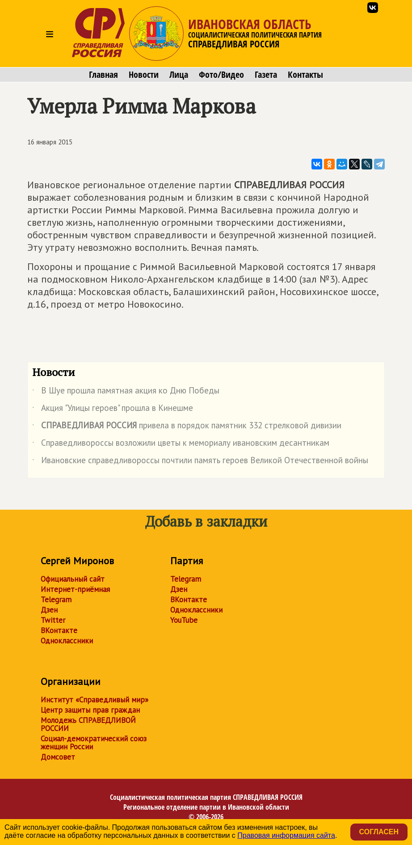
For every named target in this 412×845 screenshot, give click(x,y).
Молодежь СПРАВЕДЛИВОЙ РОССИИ (88, 724)
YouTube (184, 620)
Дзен (49, 610)
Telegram (56, 600)
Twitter (53, 620)
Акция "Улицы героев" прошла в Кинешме (112, 409)
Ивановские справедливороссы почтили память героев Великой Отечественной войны (200, 462)
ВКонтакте (59, 630)
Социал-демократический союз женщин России (94, 743)
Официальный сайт (73, 579)
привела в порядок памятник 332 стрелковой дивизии (186, 427)
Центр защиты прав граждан (90, 710)
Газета (266, 75)
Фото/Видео (221, 75)
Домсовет (58, 757)
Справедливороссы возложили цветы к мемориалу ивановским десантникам (180, 444)
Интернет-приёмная (75, 589)
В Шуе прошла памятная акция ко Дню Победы (125, 392)
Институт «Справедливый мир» (94, 700)
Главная (103, 75)
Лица (178, 75)
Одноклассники (67, 641)
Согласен (379, 832)
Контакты (305, 75)
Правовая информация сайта (286, 835)
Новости (144, 75)
